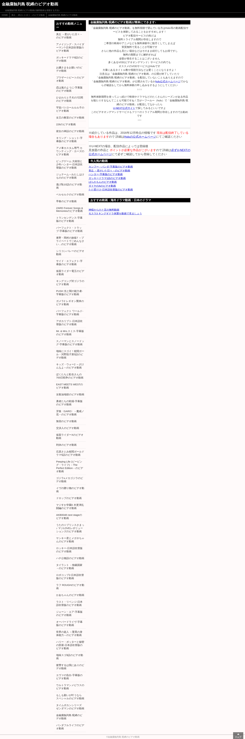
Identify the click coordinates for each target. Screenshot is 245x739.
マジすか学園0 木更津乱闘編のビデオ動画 (70, 506)
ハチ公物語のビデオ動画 (70, 558)
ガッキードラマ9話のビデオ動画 (69, 59)
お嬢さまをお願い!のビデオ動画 (69, 69)
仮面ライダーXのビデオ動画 (69, 436)
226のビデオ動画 (66, 124)
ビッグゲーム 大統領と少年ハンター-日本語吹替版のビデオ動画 (69, 164)
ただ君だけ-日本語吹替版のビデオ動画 (111, 189)
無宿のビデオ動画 (66, 421)
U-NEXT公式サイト (124, 108)
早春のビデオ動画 (66, 201)
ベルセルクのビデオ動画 (70, 194)
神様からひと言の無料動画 (104, 209)
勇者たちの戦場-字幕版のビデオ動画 (69, 403)
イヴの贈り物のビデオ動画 (70, 490)
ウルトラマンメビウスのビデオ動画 (70, 687)
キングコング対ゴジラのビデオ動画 (70, 283)
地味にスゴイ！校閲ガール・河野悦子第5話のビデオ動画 (70, 354)
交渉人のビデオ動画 (67, 428)
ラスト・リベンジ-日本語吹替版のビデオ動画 (69, 603)
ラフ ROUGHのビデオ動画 (70, 587)
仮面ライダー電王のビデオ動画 (70, 273)
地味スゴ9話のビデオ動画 (69, 657)
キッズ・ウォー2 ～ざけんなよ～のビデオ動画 (70, 366)
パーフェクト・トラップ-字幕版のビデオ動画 (69, 229)
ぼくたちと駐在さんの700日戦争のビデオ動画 (69, 376)
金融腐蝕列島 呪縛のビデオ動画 (62, 15)
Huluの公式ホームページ (140, 136)
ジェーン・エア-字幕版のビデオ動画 (69, 613)
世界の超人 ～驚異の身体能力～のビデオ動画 (69, 633)
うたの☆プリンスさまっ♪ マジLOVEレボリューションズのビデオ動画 (70, 528)
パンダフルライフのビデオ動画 (70, 727)
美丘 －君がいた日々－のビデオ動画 (28, 15)
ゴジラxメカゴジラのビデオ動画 (69, 480)
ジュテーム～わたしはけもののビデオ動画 (70, 176)
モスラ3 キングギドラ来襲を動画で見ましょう (115, 213)
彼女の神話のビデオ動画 (70, 131)
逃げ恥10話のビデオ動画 (69, 186)
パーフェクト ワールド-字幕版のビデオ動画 (69, 313)
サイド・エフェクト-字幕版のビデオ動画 (69, 263)
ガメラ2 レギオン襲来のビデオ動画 (70, 303)
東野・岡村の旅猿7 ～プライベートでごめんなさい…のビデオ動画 (70, 241)
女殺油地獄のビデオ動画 (70, 394)
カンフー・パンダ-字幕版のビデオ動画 (111, 166)
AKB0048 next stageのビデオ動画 (69, 516)
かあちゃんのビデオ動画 (70, 595)
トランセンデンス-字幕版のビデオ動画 (69, 219)
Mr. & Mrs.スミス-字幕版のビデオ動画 (70, 333)
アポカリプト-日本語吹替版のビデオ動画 (69, 323)
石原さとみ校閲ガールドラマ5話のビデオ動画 (70, 453)
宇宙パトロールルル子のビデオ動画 (70, 109)
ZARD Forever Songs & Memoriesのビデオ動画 (69, 209)
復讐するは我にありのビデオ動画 (70, 667)
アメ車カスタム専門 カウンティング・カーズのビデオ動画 (70, 151)
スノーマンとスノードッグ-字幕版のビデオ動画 (70, 343)
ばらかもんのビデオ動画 (103, 181)
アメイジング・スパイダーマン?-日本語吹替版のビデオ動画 (70, 47)
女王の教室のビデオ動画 (70, 117)
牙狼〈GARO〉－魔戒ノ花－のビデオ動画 (70, 413)
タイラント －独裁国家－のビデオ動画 (69, 567)
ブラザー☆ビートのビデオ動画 (70, 79)
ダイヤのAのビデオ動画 (102, 185)
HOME (5, 15)
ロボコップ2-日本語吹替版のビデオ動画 (70, 577)
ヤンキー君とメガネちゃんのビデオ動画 (70, 540)
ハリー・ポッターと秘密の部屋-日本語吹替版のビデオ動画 (70, 645)
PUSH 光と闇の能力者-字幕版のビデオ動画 (69, 293)
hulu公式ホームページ (168, 81)
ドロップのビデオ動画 (69, 498)
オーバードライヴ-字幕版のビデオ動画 (69, 623)
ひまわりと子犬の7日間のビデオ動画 (69, 99)
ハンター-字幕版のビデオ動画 (106, 174)
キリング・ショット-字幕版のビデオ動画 (69, 139)
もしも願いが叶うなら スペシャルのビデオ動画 (70, 697)
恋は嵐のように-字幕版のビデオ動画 (69, 89)
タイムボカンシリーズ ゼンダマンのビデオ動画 (70, 707)
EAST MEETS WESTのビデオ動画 (69, 386)
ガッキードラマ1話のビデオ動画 (107, 178)
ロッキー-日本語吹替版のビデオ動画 (69, 550)
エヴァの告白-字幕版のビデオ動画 (69, 677)
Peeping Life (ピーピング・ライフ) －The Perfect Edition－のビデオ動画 (69, 466)
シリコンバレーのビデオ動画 (70, 253)
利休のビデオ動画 (66, 444)
